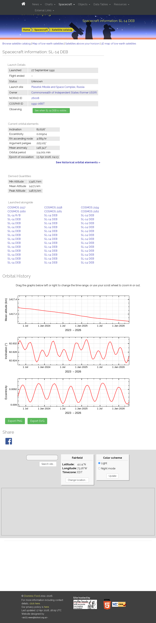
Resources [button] (120, 4)
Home (26, 30)
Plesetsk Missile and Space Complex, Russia (57, 87)
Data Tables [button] (101, 4)
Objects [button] (83, 4)
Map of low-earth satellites (48, 43)
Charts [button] (49, 4)
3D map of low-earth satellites (118, 43)
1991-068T (38, 103)
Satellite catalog (62, 30)
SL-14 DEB (50, 215)
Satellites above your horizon (82, 43)
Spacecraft (41, 30)
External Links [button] (43, 10)
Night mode (106, 468)
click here (34, 603)
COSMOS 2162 (90, 211)
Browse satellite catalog (16, 43)
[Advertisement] (78, 512)
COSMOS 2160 (17, 211)
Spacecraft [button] (66, 4)
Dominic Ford (32, 595)
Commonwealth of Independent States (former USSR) (64, 92)
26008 (35, 98)
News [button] (36, 4)
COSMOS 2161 (53, 211)
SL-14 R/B (14, 215)
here (46, 607)
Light (102, 463)
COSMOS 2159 (90, 207)
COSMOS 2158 (53, 207)
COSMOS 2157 (16, 207)
